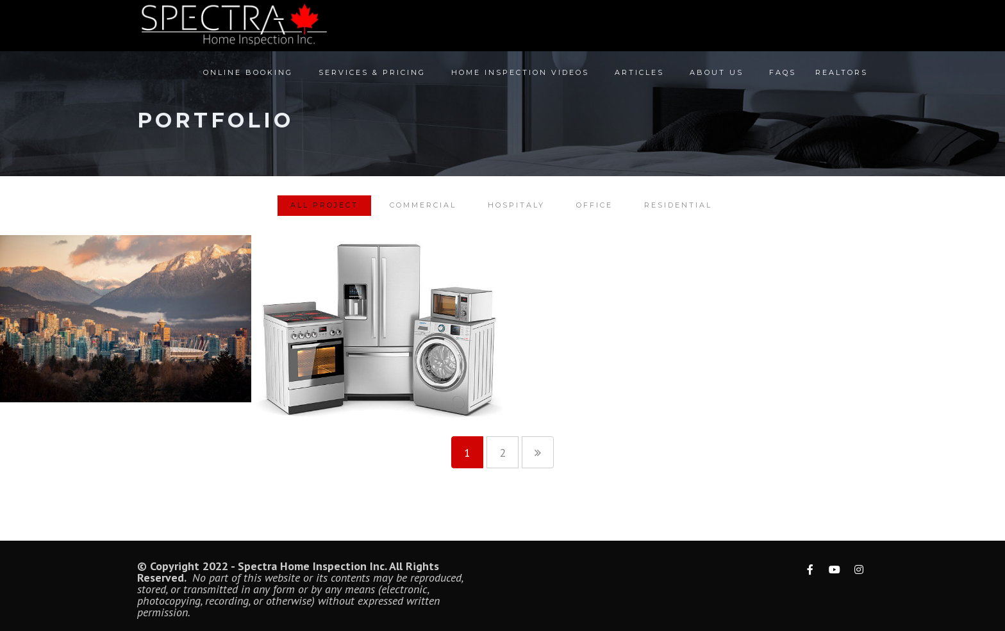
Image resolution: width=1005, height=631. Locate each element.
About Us (716, 77)
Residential (678, 205)
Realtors (841, 77)
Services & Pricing (372, 77)
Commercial (423, 205)
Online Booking (248, 77)
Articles (639, 77)
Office (594, 205)
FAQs (782, 77)
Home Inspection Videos (520, 77)
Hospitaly (516, 205)
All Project (324, 205)
